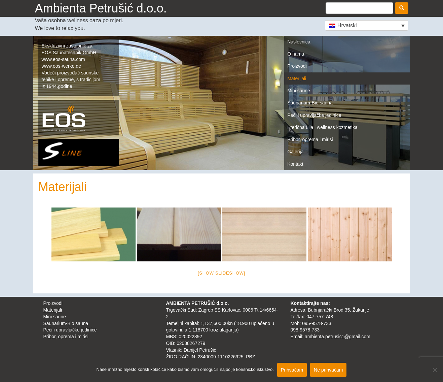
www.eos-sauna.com (63, 59)
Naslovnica (298, 41)
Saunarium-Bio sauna (310, 102)
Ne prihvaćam (328, 370)
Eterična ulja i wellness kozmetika (322, 127)
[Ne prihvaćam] (434, 370)
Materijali (296, 78)
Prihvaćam (292, 370)
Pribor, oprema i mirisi (310, 139)
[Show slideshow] (221, 273)
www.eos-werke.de (61, 66)
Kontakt (295, 164)
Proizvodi (297, 66)
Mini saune (298, 90)
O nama (295, 54)
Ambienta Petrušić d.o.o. (101, 8)
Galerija (295, 151)
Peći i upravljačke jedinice (314, 115)
